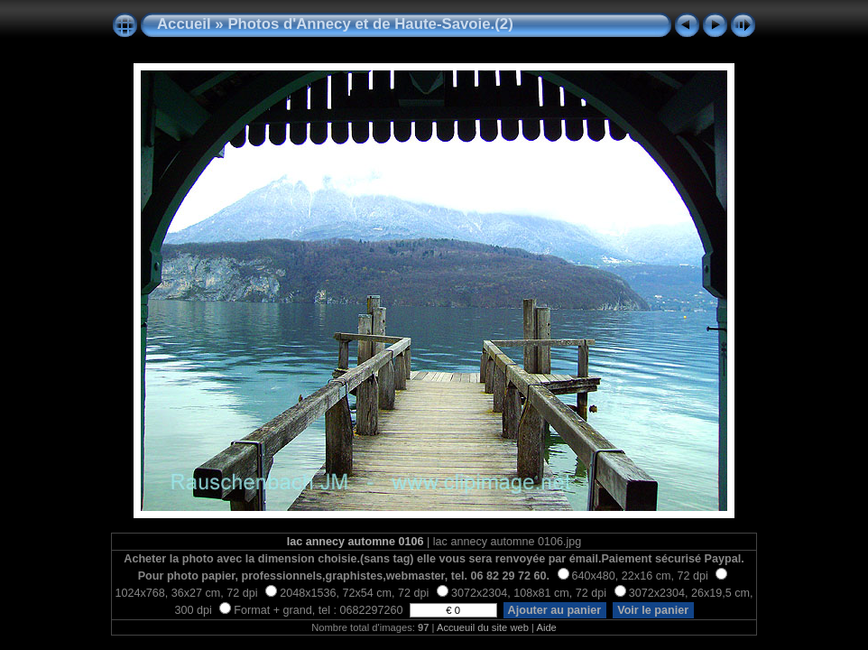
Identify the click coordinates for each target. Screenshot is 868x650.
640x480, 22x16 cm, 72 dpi (633, 576)
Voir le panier (653, 610)
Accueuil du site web (483, 627)
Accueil (184, 23)
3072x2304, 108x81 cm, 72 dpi (521, 593)
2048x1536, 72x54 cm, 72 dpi (347, 593)
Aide (546, 627)
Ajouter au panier (555, 610)
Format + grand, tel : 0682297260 (312, 610)
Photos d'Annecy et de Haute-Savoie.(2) (369, 23)
